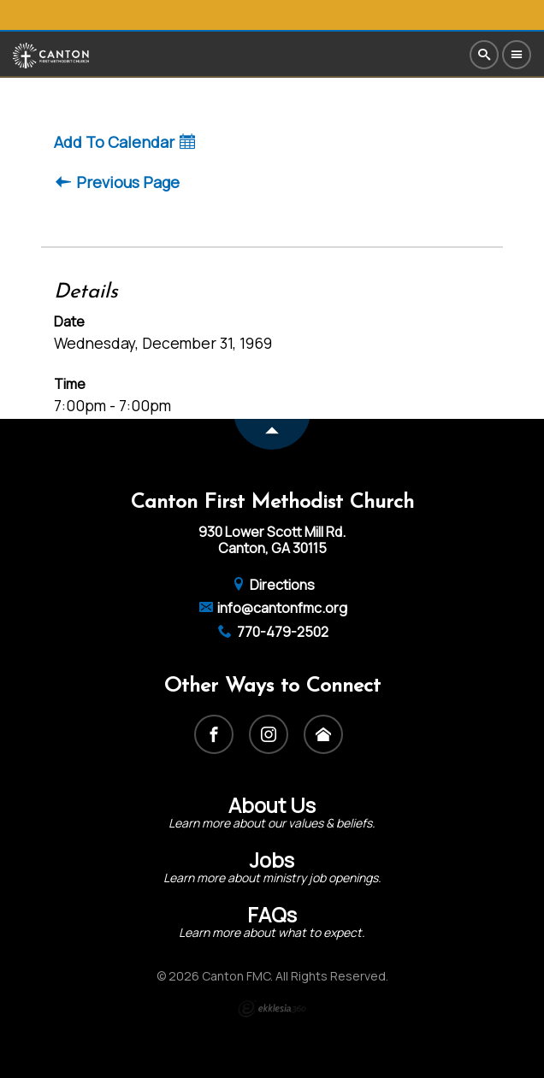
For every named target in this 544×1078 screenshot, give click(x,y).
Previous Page (118, 182)
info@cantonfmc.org (272, 607)
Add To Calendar (124, 142)
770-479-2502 (272, 631)
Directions (272, 584)
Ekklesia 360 (272, 1008)
